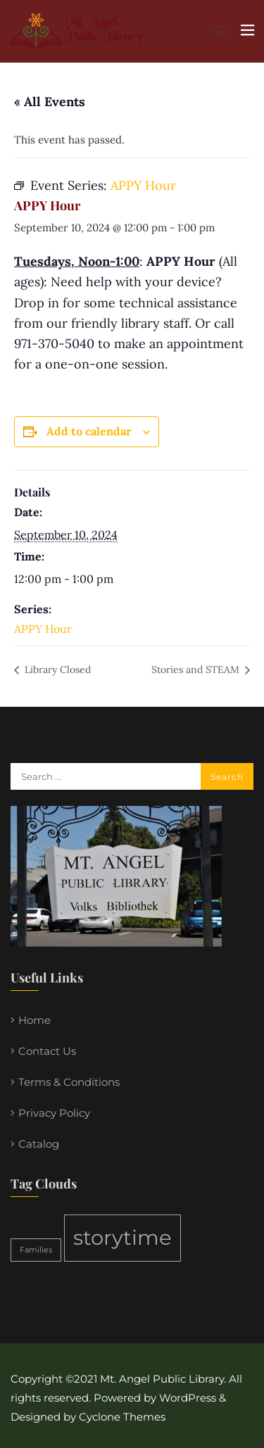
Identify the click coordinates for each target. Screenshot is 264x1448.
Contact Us (47, 1051)
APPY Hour (43, 629)
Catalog (38, 1144)
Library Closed (56, 669)
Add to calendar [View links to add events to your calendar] (89, 431)
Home (34, 1020)
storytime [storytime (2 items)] (122, 1237)
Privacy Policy (54, 1113)
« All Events (49, 102)
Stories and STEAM (196, 669)
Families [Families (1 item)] (36, 1250)
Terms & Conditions (69, 1082)
